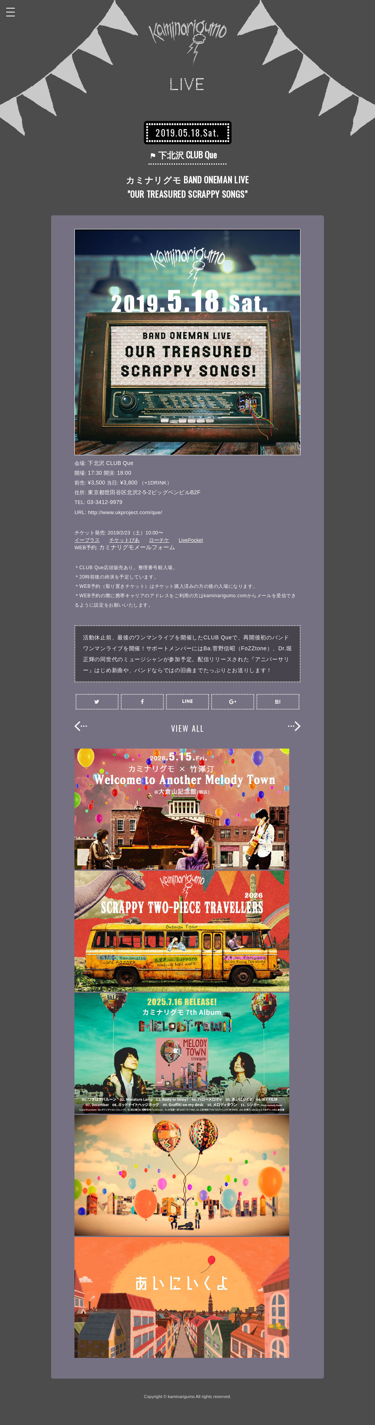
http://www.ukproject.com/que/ (126, 512)
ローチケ (159, 540)
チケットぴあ (124, 540)
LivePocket (191, 540)
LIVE (188, 84)
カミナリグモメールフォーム (137, 547)
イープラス (87, 540)
